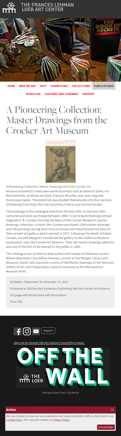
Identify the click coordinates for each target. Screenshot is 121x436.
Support (88, 94)
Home (11, 86)
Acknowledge (106, 427)
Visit (43, 86)
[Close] (112, 409)
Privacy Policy (61, 420)
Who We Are (27, 86)
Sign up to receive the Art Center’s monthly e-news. (49, 342)
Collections (81, 86)
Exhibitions (59, 86)
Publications (103, 86)
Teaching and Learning (61, 94)
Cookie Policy (14, 420)
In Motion (33, 94)
